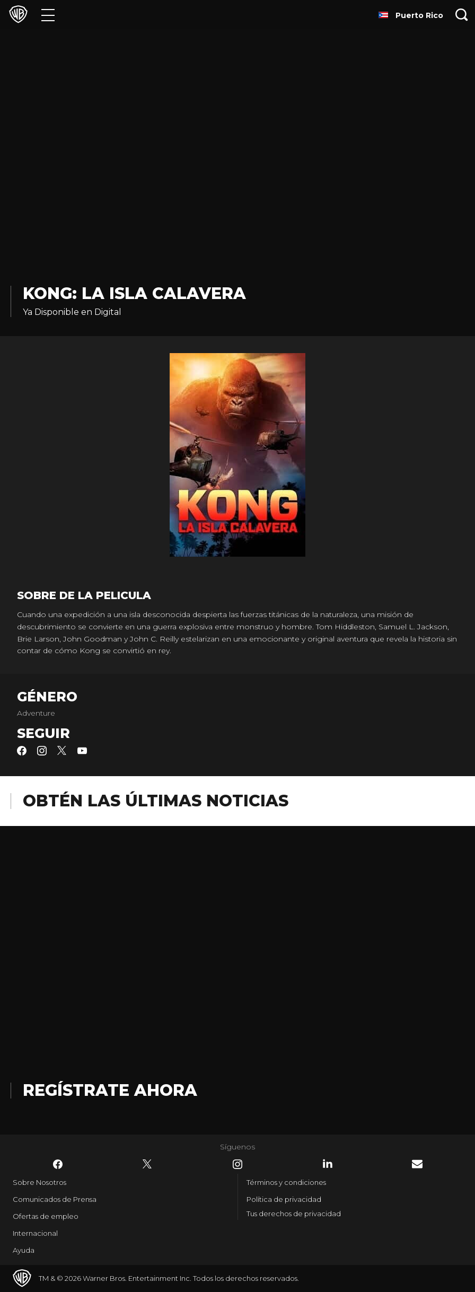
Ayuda (23, 1250)
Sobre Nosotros (39, 1182)
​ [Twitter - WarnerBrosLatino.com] (147, 1164)
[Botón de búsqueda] (461, 14)
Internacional (35, 1233)
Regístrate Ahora (110, 1090)
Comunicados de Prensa (54, 1199)
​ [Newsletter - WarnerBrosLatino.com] (417, 1164)
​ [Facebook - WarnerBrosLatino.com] (57, 1164)
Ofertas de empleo (45, 1216)
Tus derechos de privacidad (294, 1213)
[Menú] (48, 14)
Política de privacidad (284, 1199)
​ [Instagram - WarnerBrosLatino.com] (237, 1164)
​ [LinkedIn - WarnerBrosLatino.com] (327, 1163)
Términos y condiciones (286, 1182)
